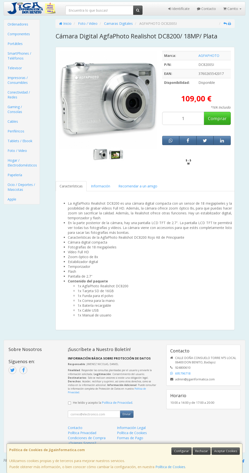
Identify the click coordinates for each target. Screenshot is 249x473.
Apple (12, 199)
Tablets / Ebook (20, 141)
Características (71, 186)
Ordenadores (18, 24)
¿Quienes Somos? (82, 443)
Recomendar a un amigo (137, 186)
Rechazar (201, 451)
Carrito (232, 8)
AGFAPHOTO (208, 55)
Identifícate (179, 8)
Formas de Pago (130, 438)
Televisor (15, 68)
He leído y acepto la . (103, 403)
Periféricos (16, 131)
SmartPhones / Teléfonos (19, 56)
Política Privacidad (82, 432)
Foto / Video (17, 150)
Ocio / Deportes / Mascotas (21, 187)
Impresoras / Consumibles (18, 80)
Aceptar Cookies (225, 451)
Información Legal (131, 427)
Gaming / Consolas (15, 109)
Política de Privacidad (117, 403)
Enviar (127, 414)
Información (100, 186)
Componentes (19, 34)
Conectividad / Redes (19, 94)
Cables (13, 121)
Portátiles (15, 43)
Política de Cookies (170, 466)
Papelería (15, 175)
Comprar (217, 118)
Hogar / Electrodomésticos (22, 162)
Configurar (181, 451)
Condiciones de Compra (87, 438)
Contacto (206, 8)
